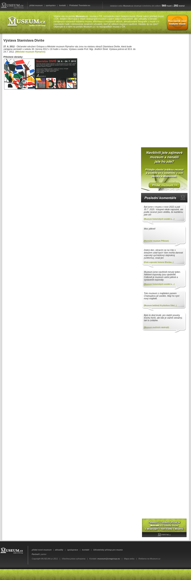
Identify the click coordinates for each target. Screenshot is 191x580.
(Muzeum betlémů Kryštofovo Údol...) (160, 305)
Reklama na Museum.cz (149, 559)
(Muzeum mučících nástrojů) (156, 327)
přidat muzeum (36, 5)
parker (43, 554)
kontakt (62, 5)
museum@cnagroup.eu (108, 559)
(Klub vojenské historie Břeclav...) (159, 262)
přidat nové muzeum (42, 550)
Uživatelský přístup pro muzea (108, 550)
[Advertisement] (163, 89)
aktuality (59, 550)
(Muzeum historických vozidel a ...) (159, 219)
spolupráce (50, 5)
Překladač (73, 5)
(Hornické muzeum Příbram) (156, 241)
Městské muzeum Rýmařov (30, 51)
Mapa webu (129, 559)
